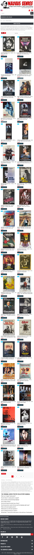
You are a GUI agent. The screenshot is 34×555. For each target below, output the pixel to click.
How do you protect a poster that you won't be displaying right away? (15, 505)
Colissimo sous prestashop (4, 516)
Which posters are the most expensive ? (9, 508)
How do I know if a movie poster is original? (10, 498)
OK (32, 534)
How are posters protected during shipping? (10, 499)
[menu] (29, 10)
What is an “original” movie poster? (8, 496)
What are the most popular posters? (8, 507)
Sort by (16, 33)
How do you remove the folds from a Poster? (10, 503)
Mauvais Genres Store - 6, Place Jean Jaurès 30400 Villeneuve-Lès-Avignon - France (20, 553)
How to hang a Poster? (6, 501)
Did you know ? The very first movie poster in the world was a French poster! (16, 512)
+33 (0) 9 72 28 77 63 (7, 528)
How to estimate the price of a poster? (9, 510)
